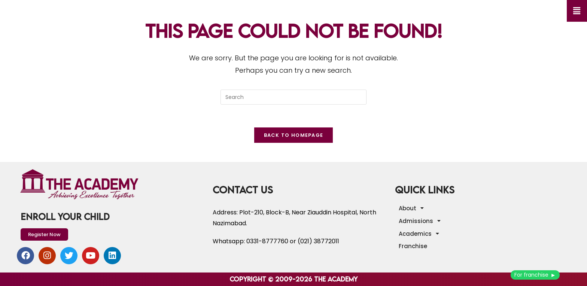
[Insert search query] (293, 97)
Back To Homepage (293, 135)
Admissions (422, 220)
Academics (421, 233)
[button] (577, 11)
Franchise (413, 246)
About (413, 208)
